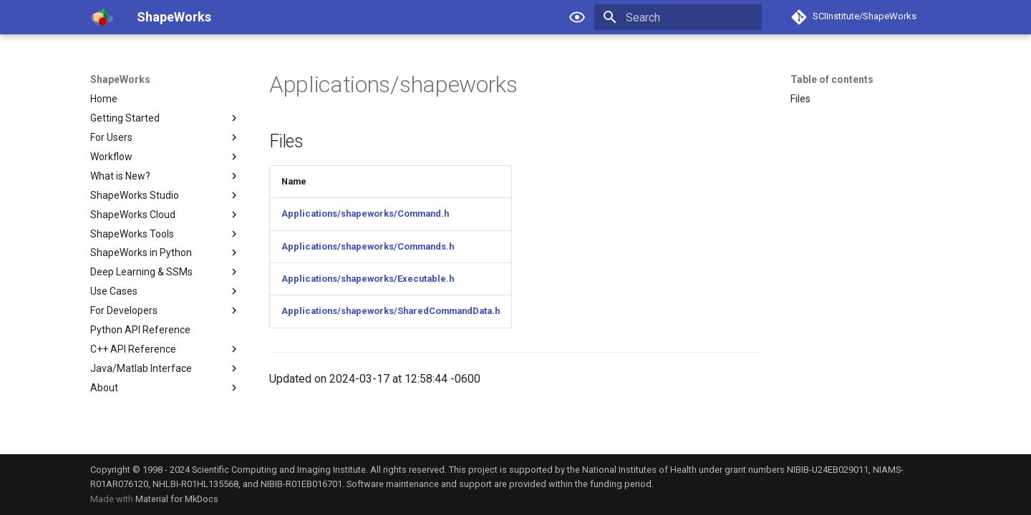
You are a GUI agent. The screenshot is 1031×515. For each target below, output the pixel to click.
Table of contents (831, 79)
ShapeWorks (120, 79)
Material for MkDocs (176, 499)
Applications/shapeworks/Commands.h (367, 246)
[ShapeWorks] (102, 17)
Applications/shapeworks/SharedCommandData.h (390, 310)
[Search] (678, 17)
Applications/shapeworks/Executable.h (367, 278)
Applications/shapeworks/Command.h (365, 213)
